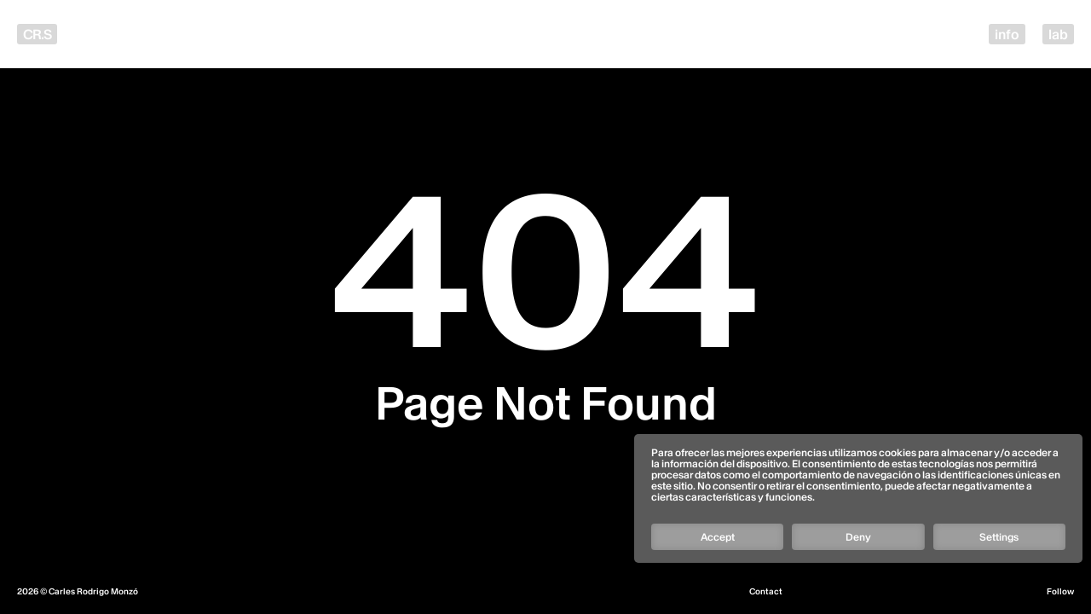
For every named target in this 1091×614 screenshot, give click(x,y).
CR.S (37, 34)
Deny (858, 536)
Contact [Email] (765, 592)
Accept (718, 536)
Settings (999, 536)
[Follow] (858, 477)
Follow (1060, 592)
